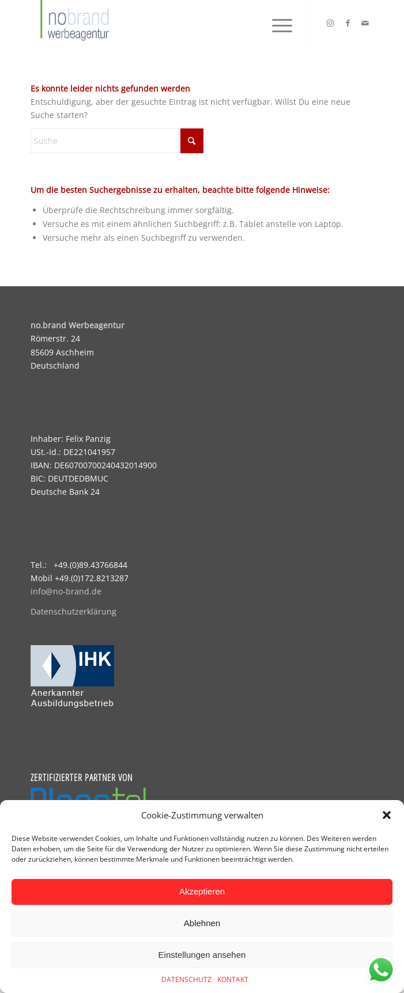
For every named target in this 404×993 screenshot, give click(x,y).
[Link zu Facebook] (347, 23)
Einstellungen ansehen (202, 955)
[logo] (168, 23)
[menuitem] (276, 23)
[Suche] (117, 140)
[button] (386, 815)
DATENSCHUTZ (186, 979)
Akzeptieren (202, 891)
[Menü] (276, 23)
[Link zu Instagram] (330, 23)
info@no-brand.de (66, 591)
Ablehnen (202, 923)
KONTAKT (232, 979)
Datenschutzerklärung (73, 611)
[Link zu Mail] (364, 23)
